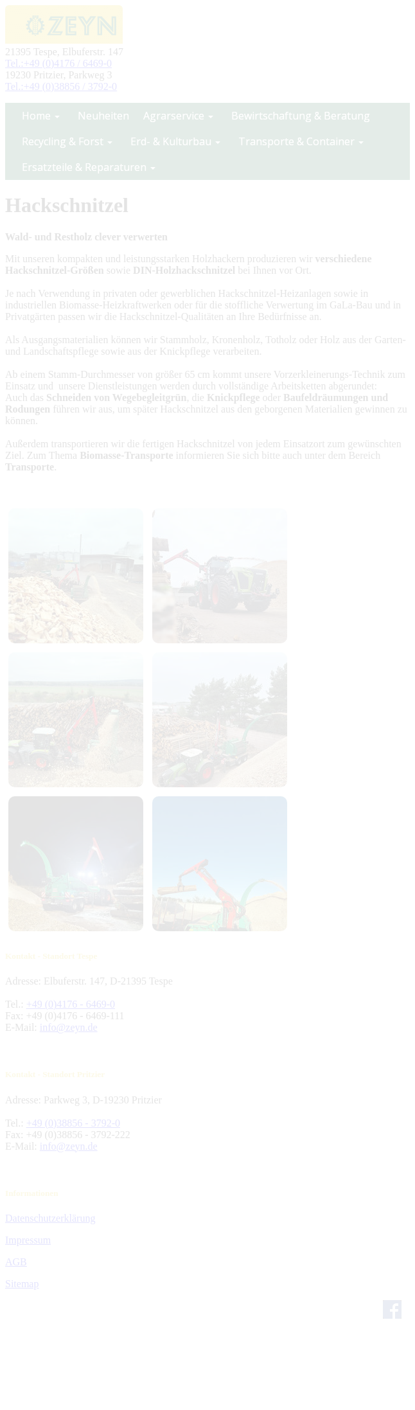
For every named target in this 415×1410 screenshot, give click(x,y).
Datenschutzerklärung (50, 1218)
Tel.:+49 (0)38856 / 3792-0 (61, 86)
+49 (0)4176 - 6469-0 (70, 1004)
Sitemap (22, 1283)
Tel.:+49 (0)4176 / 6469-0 (58, 63)
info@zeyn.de (69, 1027)
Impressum (28, 1240)
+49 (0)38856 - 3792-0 (73, 1123)
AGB (16, 1261)
